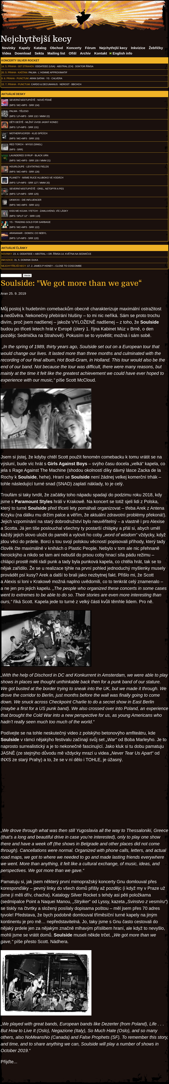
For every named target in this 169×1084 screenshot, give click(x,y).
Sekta (39, 53)
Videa (6, 53)
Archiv (85, 53)
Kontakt (100, 53)
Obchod (56, 48)
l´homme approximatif (52, 72)
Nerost (64, 84)
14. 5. (4, 66)
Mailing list (56, 53)
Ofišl (72, 53)
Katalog (40, 48)
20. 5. (4, 72)
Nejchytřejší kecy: (14, 266)
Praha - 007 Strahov (21, 66)
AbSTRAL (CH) (65, 66)
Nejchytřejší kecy (113, 48)
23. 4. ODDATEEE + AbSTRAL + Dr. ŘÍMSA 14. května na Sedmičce (52, 254)
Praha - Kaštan (17, 72)
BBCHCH (76, 84)
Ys (48, 78)
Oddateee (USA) (45, 66)
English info (122, 53)
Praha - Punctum (18, 78)
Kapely (24, 48)
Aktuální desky (13, 94)
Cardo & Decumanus (44, 84)
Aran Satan (37, 78)
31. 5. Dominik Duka (26, 260)
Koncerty (74, 48)
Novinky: (7, 254)
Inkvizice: (7, 260)
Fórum (90, 48)
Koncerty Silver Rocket (20, 60)
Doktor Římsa (84, 66)
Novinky (8, 48)
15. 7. (4, 84)
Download (23, 53)
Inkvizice (138, 48)
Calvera (56, 78)
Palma (32, 72)
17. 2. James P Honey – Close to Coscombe (54, 266)
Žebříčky (156, 48)
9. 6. (3, 78)
